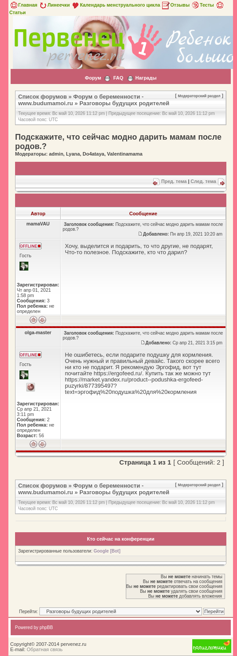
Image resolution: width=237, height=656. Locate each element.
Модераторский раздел (199, 96)
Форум (93, 77)
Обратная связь (44, 649)
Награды (145, 77)
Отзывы (175, 5)
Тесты (202, 5)
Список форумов (42, 96)
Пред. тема (173, 181)
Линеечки (54, 5)
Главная (23, 5)
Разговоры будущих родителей (124, 103)
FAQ (118, 77)
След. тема (203, 181)
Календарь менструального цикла (115, 5)
